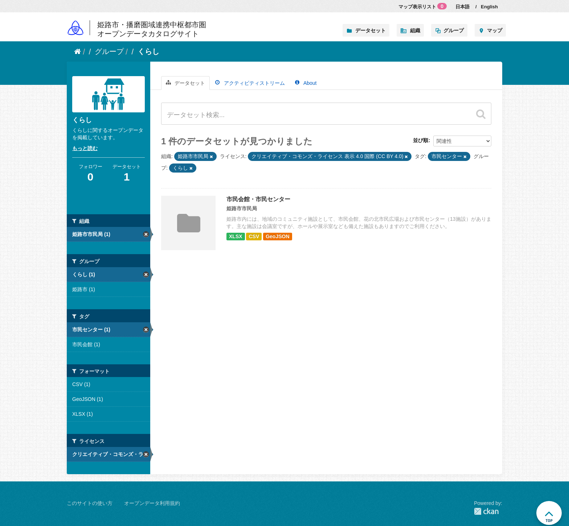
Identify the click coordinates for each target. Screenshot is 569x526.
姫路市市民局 (241, 208)
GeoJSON (277, 236)
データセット (370, 30)
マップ (494, 30)
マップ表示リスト (422, 6)
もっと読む (85, 148)
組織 (415, 30)
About (306, 83)
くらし (148, 51)
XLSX (235, 236)
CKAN (486, 511)
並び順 (420, 140)
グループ (453, 30)
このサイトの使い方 (89, 503)
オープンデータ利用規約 (152, 503)
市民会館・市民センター (258, 199)
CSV (254, 236)
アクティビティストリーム (250, 83)
